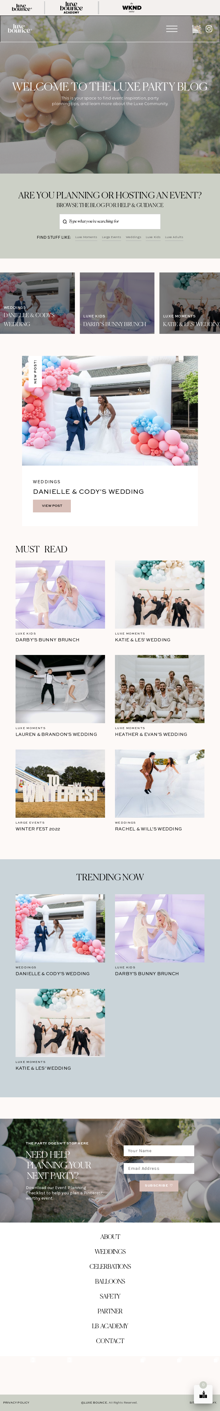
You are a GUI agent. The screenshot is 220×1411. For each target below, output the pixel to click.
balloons (110, 1282)
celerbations (110, 1267)
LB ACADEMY (110, 1326)
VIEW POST (52, 505)
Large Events (111, 237)
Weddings (134, 237)
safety (110, 1297)
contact (110, 1341)
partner (110, 1311)
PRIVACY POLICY (16, 1402)
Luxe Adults (174, 237)
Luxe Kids (153, 237)
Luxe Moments (86, 237)
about (110, 1237)
